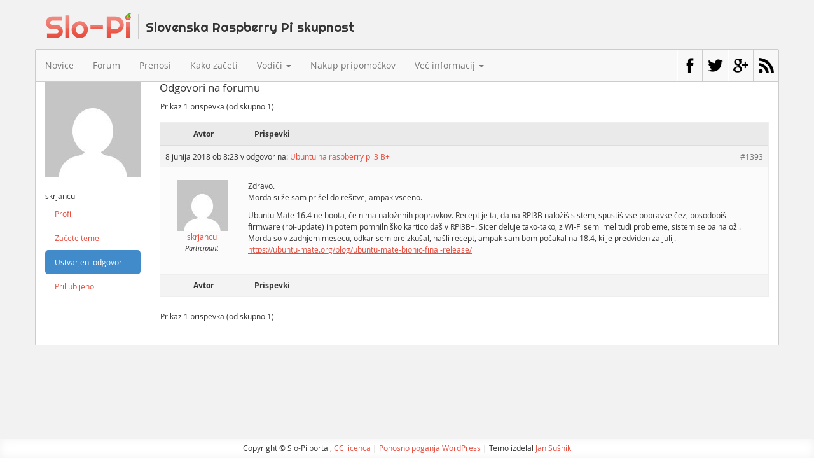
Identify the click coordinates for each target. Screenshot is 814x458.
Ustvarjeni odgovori (89, 262)
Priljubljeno (74, 286)
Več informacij (449, 65)
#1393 (751, 156)
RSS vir (766, 65)
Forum (106, 65)
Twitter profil (715, 65)
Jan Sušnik (553, 448)
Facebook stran (689, 65)
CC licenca (352, 448)
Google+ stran (740, 65)
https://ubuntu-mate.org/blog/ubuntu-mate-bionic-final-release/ (360, 249)
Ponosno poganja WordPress (430, 448)
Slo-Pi (200, 26)
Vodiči (274, 65)
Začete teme (77, 238)
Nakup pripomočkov (353, 65)
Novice (59, 65)
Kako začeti (214, 65)
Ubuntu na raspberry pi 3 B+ (340, 156)
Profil (64, 214)
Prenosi (155, 65)
